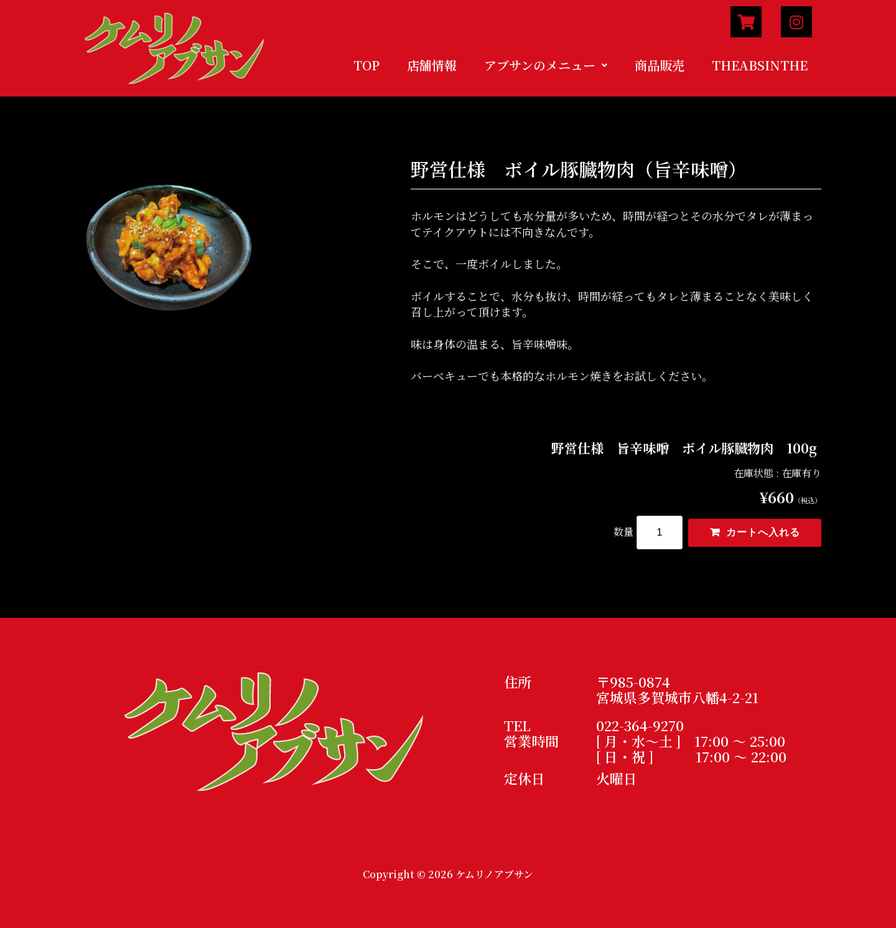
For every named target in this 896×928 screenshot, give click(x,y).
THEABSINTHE (760, 65)
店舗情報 (432, 65)
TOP (366, 65)
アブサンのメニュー (545, 65)
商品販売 (659, 65)
